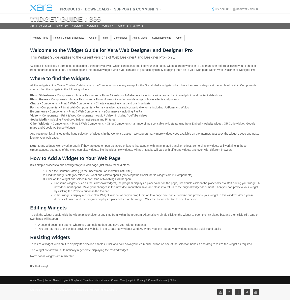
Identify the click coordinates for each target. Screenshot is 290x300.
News (56, 280)
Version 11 (45, 25)
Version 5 (138, 25)
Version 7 (107, 25)
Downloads (97, 9)
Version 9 (77, 25)
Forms (105, 37)
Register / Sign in (247, 9)
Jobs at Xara (102, 280)
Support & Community (136, 9)
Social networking (161, 37)
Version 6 (122, 25)
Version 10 (61, 25)
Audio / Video (140, 37)
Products (70, 9)
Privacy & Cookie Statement (152, 280)
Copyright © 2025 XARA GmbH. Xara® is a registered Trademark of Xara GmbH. (73, 290)
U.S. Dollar (222, 9)
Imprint (131, 280)
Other (179, 37)
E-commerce (120, 37)
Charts (92, 37)
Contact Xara (118, 280)
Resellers (88, 280)
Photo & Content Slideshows (69, 37)
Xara (41, 7)
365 (32, 25)
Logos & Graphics (71, 280)
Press (48, 280)
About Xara (36, 280)
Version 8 (92, 25)
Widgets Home (40, 37)
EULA (173, 280)
